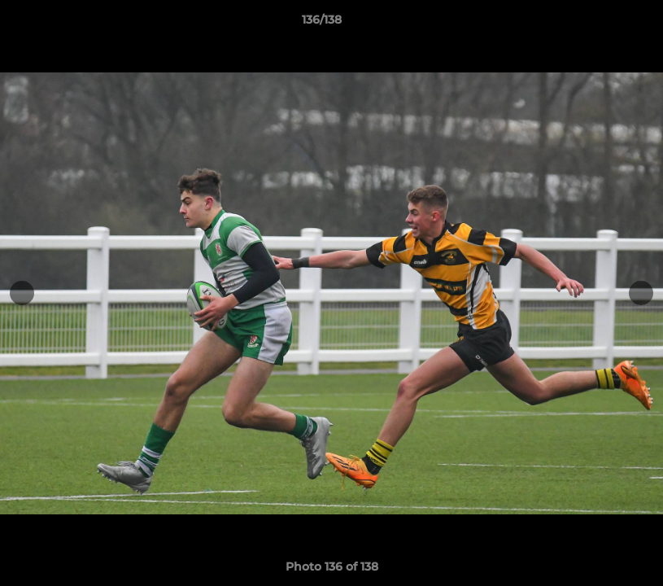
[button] (594, 23)
